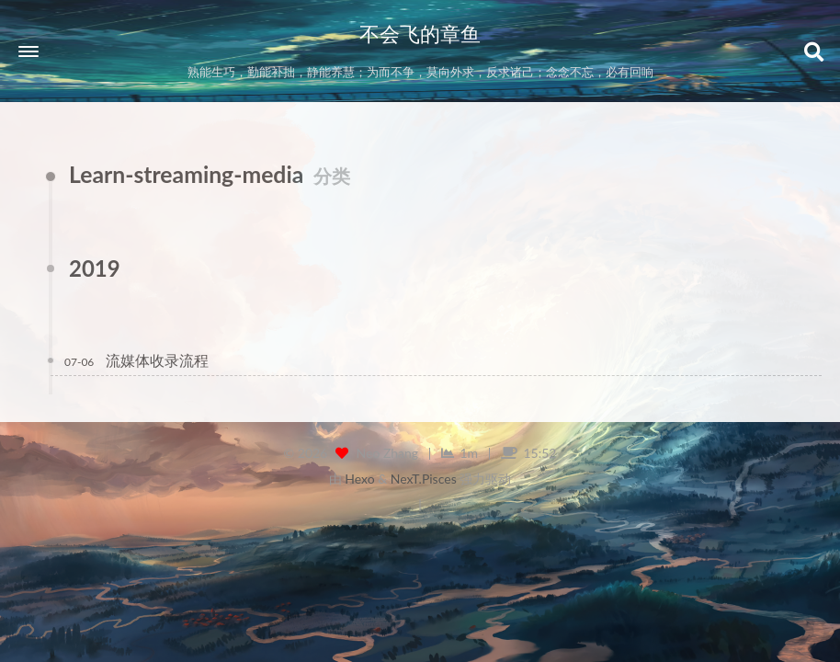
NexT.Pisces (424, 478)
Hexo (359, 478)
